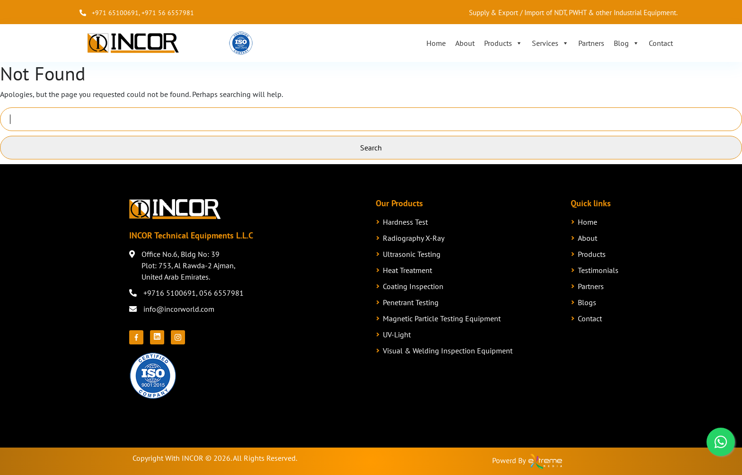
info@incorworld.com (178, 309)
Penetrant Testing (411, 302)
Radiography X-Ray (413, 238)
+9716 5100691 (169, 293)
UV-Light (397, 334)
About (465, 43)
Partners (591, 43)
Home (436, 43)
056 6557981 (221, 293)
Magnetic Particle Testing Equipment (442, 318)
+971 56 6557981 (167, 13)
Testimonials (598, 270)
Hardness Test (405, 222)
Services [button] (550, 43)
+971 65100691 (115, 13)
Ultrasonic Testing (412, 254)
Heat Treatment (407, 270)
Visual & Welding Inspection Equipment (447, 350)
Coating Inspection (413, 286)
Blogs (587, 302)
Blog (626, 43)
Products (503, 43)
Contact (661, 43)
